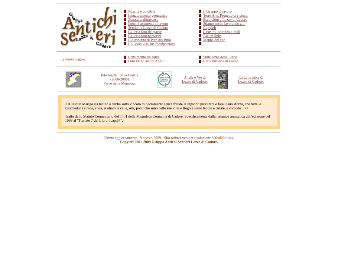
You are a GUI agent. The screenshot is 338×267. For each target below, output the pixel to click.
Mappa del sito (214, 40)
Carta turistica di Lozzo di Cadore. (251, 79)
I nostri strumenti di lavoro (148, 24)
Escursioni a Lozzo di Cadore (225, 19)
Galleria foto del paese (145, 32)
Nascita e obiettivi (141, 11)
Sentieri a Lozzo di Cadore (148, 28)
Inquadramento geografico (148, 15)
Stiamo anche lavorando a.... (224, 24)
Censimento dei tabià (143, 57)
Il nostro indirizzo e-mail (221, 32)
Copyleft (209, 28)
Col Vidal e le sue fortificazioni (151, 44)
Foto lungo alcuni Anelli (146, 61)
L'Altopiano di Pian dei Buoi (149, 40)
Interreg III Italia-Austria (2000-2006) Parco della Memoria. (119, 79)
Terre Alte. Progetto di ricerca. (225, 15)
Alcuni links (212, 36)
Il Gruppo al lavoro (217, 11)
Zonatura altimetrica (143, 19)
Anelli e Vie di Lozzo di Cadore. (195, 79)
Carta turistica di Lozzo (220, 61)
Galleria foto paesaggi (144, 36)
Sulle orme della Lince (220, 57)
